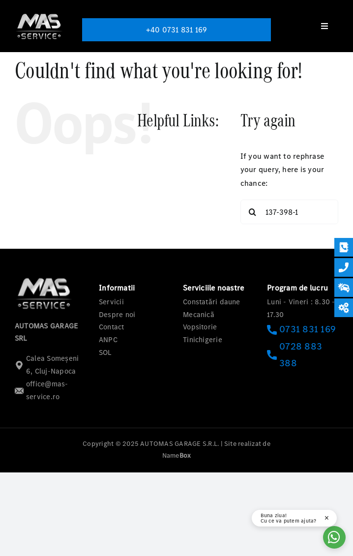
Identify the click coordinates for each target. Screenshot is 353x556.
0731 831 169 (301, 329)
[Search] (252, 212)
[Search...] (289, 212)
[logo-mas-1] (39, 13)
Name (176, 455)
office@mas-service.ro (41, 390)
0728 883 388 (294, 355)
